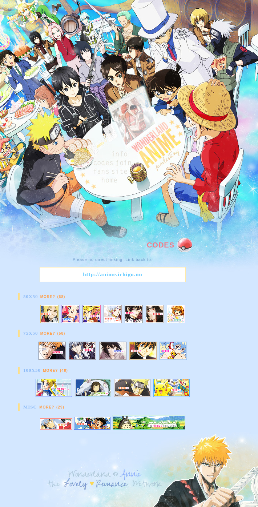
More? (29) (51, 407)
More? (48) (55, 371)
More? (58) (52, 333)
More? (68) (52, 297)
